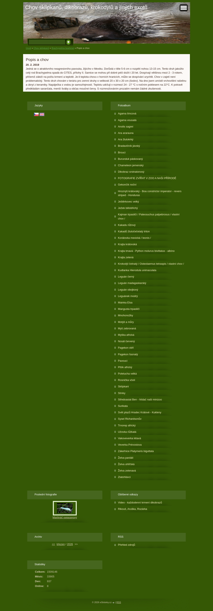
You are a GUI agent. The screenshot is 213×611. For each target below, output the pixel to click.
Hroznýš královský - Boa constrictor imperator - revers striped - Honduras (149, 193)
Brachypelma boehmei (63, 48)
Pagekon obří (126, 347)
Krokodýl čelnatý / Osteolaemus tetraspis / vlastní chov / (151, 263)
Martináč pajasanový (65, 517)
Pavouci (123, 360)
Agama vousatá (127, 120)
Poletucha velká (127, 373)
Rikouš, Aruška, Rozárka (132, 508)
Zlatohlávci (124, 477)
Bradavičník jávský (129, 145)
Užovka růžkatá (127, 431)
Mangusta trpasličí (129, 308)
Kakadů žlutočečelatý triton (134, 231)
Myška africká (126, 334)
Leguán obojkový (128, 289)
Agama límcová (127, 113)
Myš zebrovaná (127, 328)
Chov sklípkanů (41, 48)
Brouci (121, 152)
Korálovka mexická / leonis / (134, 237)
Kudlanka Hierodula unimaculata (137, 270)
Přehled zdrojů (126, 544)
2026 (70, 544)
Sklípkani (123, 386)
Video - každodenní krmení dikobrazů (140, 502)
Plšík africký (125, 367)
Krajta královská (127, 244)
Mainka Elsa (125, 302)
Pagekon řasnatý (128, 354)
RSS (118, 602)
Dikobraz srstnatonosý (131, 171)
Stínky (121, 393)
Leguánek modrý (128, 296)
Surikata (123, 405)
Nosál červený (126, 341)
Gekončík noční (127, 184)
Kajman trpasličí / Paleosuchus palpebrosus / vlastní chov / (149, 216)
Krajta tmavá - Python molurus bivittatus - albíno (146, 250)
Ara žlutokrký (125, 139)
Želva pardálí (125, 457)
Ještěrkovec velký (128, 201)
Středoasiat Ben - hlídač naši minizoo (140, 399)
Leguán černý (126, 276)
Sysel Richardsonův (129, 418)
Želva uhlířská (126, 464)
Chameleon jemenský (131, 165)
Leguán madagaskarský (132, 283)
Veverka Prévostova (130, 444)
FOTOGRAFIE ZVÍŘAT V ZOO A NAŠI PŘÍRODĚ (147, 178)
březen (61, 544)
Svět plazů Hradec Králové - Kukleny (139, 412)
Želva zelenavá (127, 470)
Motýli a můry (126, 322)
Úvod (28, 48)
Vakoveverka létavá (129, 438)
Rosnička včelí (126, 380)
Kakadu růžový (127, 225)
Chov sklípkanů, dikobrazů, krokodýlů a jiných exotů (86, 7)
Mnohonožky (125, 315)
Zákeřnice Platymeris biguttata (136, 451)
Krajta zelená (126, 257)
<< (53, 544)
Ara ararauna (126, 133)
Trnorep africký (127, 425)
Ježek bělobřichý (128, 208)
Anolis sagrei (125, 126)
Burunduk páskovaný (130, 158)
